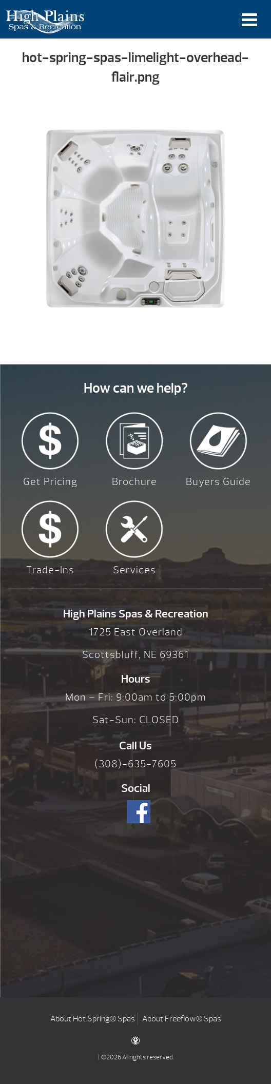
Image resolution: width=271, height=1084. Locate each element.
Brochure (134, 481)
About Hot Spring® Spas (92, 1019)
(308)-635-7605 (135, 764)
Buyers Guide (218, 481)
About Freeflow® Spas (181, 1019)
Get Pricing (50, 481)
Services (134, 570)
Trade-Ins (50, 570)
